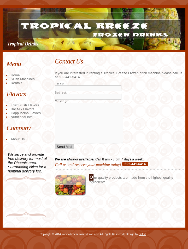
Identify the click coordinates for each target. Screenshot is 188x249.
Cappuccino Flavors (26, 113)
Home (15, 75)
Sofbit (142, 234)
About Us (18, 139)
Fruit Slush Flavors (25, 105)
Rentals (16, 83)
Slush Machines (23, 79)
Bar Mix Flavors (22, 109)
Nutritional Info (22, 117)
